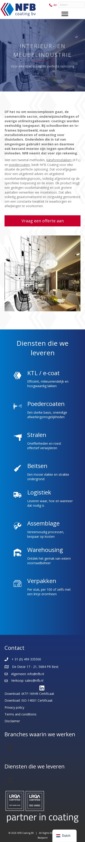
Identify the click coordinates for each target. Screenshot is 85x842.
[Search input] (71, 5)
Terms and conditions (20, 714)
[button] (42, 220)
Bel (55, 5)
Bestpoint (43, 837)
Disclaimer (12, 721)
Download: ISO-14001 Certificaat (29, 700)
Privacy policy (14, 707)
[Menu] (65, 14)
